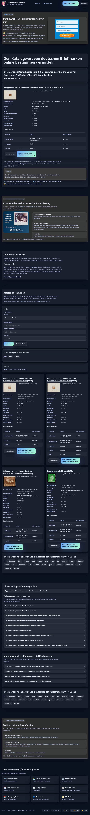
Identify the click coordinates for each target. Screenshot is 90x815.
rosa (72, 561)
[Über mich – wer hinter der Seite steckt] (45, 798)
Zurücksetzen (20, 344)
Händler (37, 3)
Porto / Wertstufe (9, 328)
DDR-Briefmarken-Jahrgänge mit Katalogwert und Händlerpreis (27, 676)
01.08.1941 (64, 492)
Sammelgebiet (8, 322)
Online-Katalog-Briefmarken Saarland (18, 631)
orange (64, 561)
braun (27, 561)
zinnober (22, 565)
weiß (14, 565)
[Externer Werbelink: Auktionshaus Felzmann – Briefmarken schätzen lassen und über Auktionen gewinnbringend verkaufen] (59, 216)
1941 (17, 357)
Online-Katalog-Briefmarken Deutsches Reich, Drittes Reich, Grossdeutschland (32, 616)
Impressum (46, 810)
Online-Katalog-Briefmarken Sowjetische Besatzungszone (25, 626)
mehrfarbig (11, 561)
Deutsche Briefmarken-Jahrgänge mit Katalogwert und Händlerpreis (29, 666)
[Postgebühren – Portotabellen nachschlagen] (45, 789)
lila (58, 561)
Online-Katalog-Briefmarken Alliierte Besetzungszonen (24, 621)
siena (44, 565)
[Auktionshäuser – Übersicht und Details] (74, 780)
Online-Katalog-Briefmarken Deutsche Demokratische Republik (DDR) (29, 635)
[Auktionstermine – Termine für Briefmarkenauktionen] (16, 789)
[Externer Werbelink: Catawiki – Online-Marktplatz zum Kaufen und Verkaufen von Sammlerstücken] (59, 235)
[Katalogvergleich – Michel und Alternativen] (16, 798)
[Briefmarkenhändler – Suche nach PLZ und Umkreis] (45, 780)
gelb (33, 561)
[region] (45, 141)
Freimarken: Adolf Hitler (57, 471)
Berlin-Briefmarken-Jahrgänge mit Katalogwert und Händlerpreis (28, 681)
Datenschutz (56, 810)
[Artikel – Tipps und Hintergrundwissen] (74, 789)
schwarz (80, 561)
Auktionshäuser (47, 3)
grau (40, 561)
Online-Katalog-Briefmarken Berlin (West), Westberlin (24, 640)
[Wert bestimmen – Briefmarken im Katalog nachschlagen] (16, 780)
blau (19, 561)
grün (46, 561)
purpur (51, 565)
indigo (16, 568)
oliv (30, 565)
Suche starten (9, 344)
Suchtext (6, 335)
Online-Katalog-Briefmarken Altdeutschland (20, 611)
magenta (8, 568)
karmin (59, 565)
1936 (10, 357)
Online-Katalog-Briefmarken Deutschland (19, 606)
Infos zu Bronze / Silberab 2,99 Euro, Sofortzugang (26, 154)
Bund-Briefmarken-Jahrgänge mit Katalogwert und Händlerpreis (27, 671)
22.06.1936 (35, 108)
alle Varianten (10, 154)
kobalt (36, 565)
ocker (78, 565)
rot (53, 561)
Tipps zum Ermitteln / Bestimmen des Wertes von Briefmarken (27, 591)
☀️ (84, 810)
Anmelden (84, 3)
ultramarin (69, 565)
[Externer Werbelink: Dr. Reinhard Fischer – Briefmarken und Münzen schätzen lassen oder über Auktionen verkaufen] (59, 226)
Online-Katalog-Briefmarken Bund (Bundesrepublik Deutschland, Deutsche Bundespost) (36, 645)
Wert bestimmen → (70, 3)
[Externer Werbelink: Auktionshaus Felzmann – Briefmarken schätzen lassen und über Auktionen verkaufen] (17, 222)
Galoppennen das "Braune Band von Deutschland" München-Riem (30, 87)
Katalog (6, 314)
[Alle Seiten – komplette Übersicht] (74, 798)
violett (7, 565)
